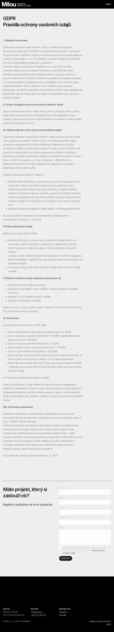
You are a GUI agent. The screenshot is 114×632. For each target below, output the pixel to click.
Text (61, 529)
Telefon (62, 519)
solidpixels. (25, 623)
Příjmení (63, 499)
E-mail (62, 509)
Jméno (62, 489)
